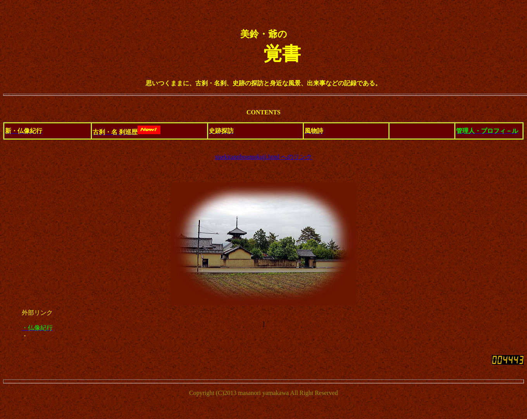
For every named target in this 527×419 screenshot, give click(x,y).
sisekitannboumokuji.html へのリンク (263, 156)
